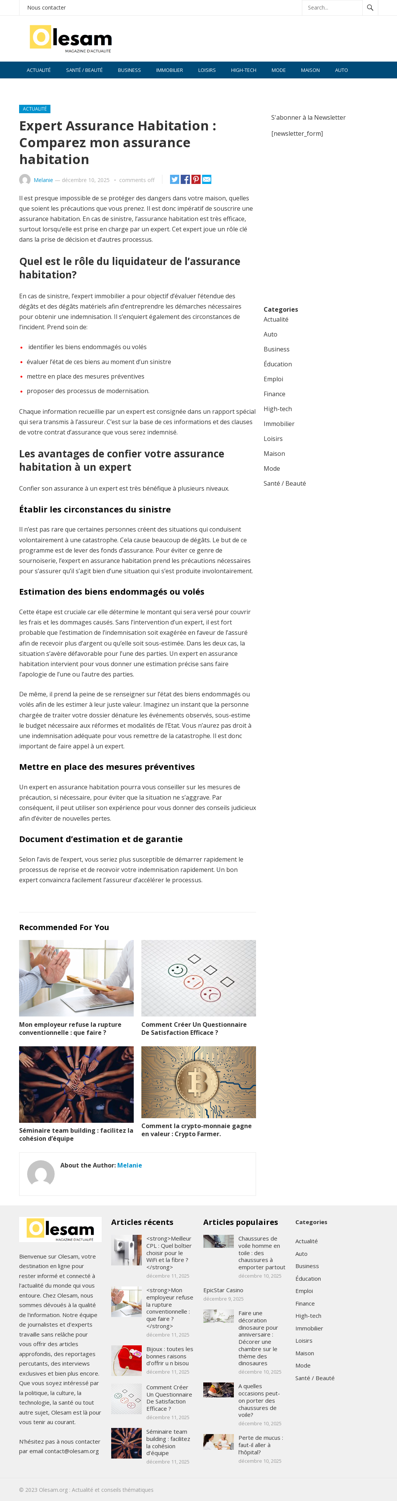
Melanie (43, 180)
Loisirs (207, 70)
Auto (341, 70)
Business (129, 70)
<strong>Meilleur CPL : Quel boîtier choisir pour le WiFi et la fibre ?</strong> (169, 1252)
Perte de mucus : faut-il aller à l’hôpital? (260, 1445)
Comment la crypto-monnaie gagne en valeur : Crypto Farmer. (196, 1130)
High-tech (243, 70)
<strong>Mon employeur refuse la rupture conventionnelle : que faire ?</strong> (169, 1308)
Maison (310, 70)
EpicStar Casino (223, 1290)
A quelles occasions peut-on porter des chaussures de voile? (259, 1400)
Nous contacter (46, 7)
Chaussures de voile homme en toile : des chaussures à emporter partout (261, 1252)
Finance (36, 86)
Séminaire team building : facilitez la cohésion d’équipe (76, 1134)
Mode (279, 70)
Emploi (273, 379)
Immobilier (169, 70)
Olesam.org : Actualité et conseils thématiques (96, 1489)
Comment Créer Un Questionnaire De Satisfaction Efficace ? (194, 1028)
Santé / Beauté (84, 70)
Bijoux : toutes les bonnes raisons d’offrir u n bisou (169, 1356)
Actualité (39, 70)
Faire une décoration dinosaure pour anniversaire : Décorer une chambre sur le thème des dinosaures (258, 1338)
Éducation (278, 364)
